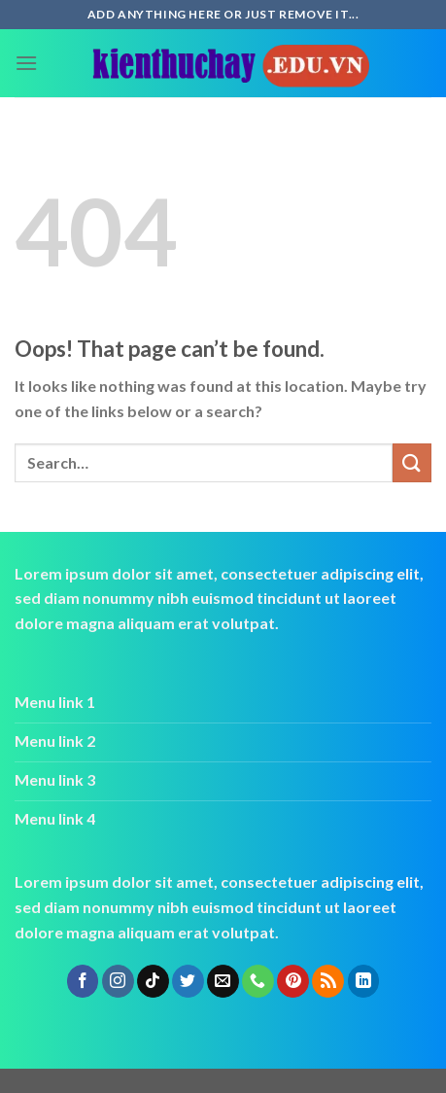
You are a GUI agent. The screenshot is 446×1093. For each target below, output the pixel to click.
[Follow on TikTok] (153, 981)
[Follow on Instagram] (118, 981)
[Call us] (258, 981)
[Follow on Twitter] (188, 981)
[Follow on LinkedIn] (364, 981)
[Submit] (412, 462)
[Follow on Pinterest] (293, 981)
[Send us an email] (223, 981)
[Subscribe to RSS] (328, 981)
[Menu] (26, 63)
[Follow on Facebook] (83, 981)
